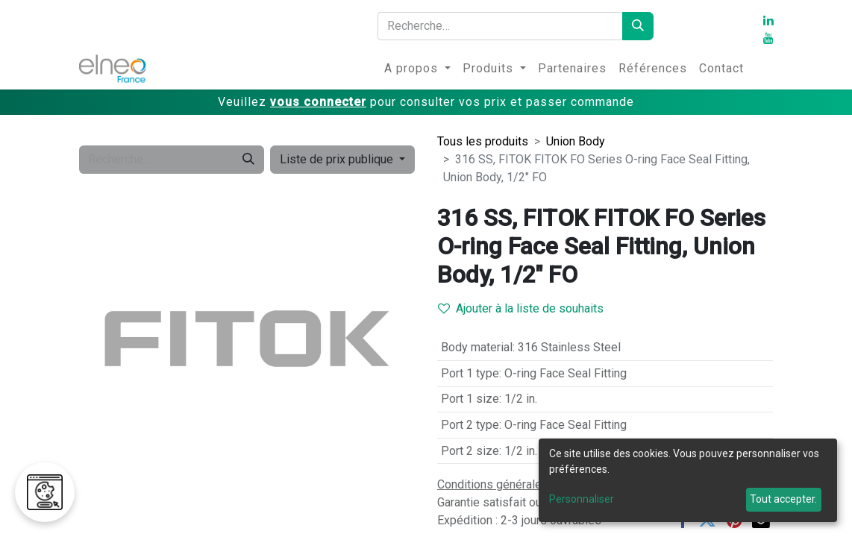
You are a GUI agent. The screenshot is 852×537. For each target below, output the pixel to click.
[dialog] (688, 480)
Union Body (575, 141)
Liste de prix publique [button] (338, 159)
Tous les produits (482, 141)
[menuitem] (417, 69)
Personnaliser (581, 499)
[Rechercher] (638, 26)
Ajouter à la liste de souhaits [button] (521, 308)
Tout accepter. (783, 499)
